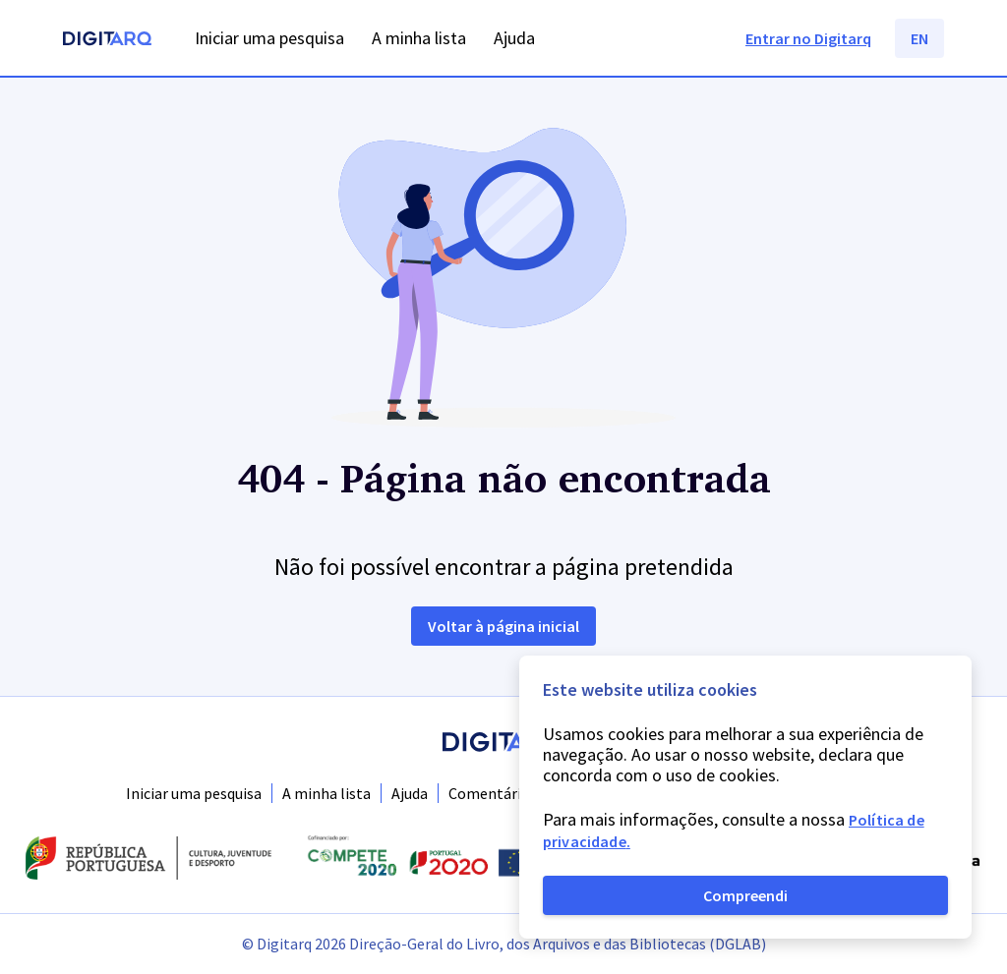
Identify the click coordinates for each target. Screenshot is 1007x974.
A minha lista (326, 793)
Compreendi (745, 895)
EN (919, 38)
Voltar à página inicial (503, 626)
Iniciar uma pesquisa (194, 793)
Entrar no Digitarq (808, 38)
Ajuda (409, 793)
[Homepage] (107, 40)
